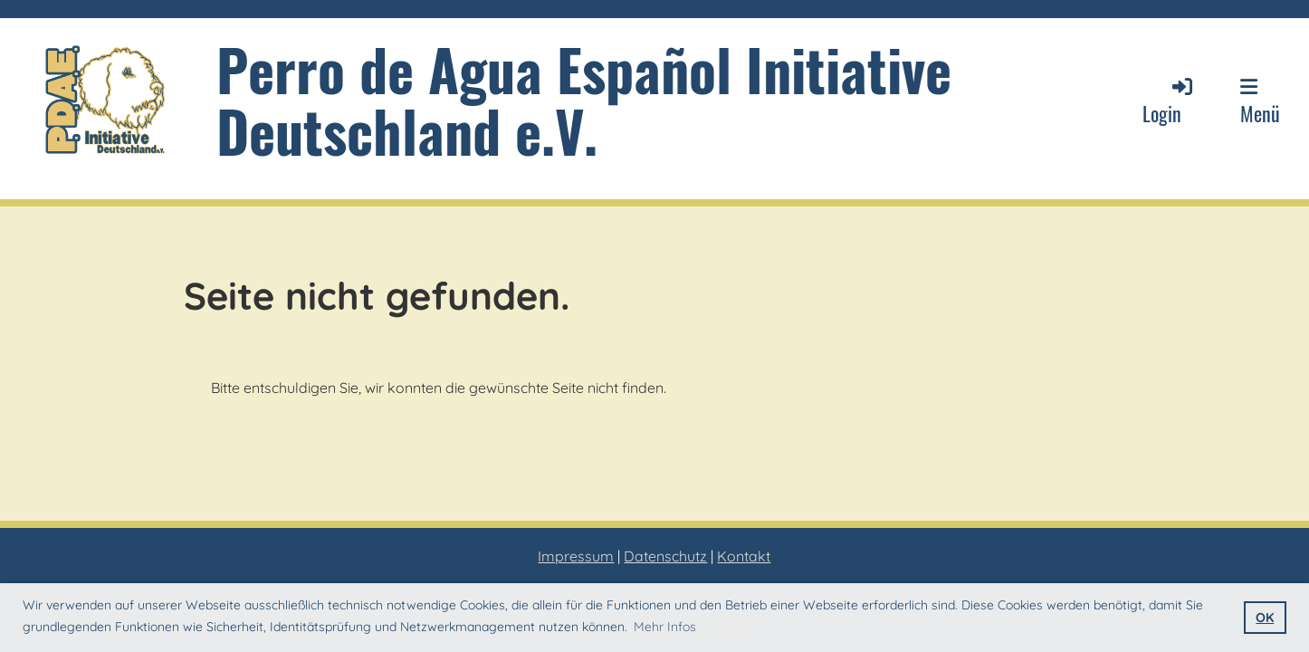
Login (1168, 101)
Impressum (576, 556)
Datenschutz (665, 556)
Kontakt (743, 556)
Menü (1260, 102)
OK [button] (1265, 617)
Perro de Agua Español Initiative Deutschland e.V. (583, 99)
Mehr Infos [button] (665, 626)
